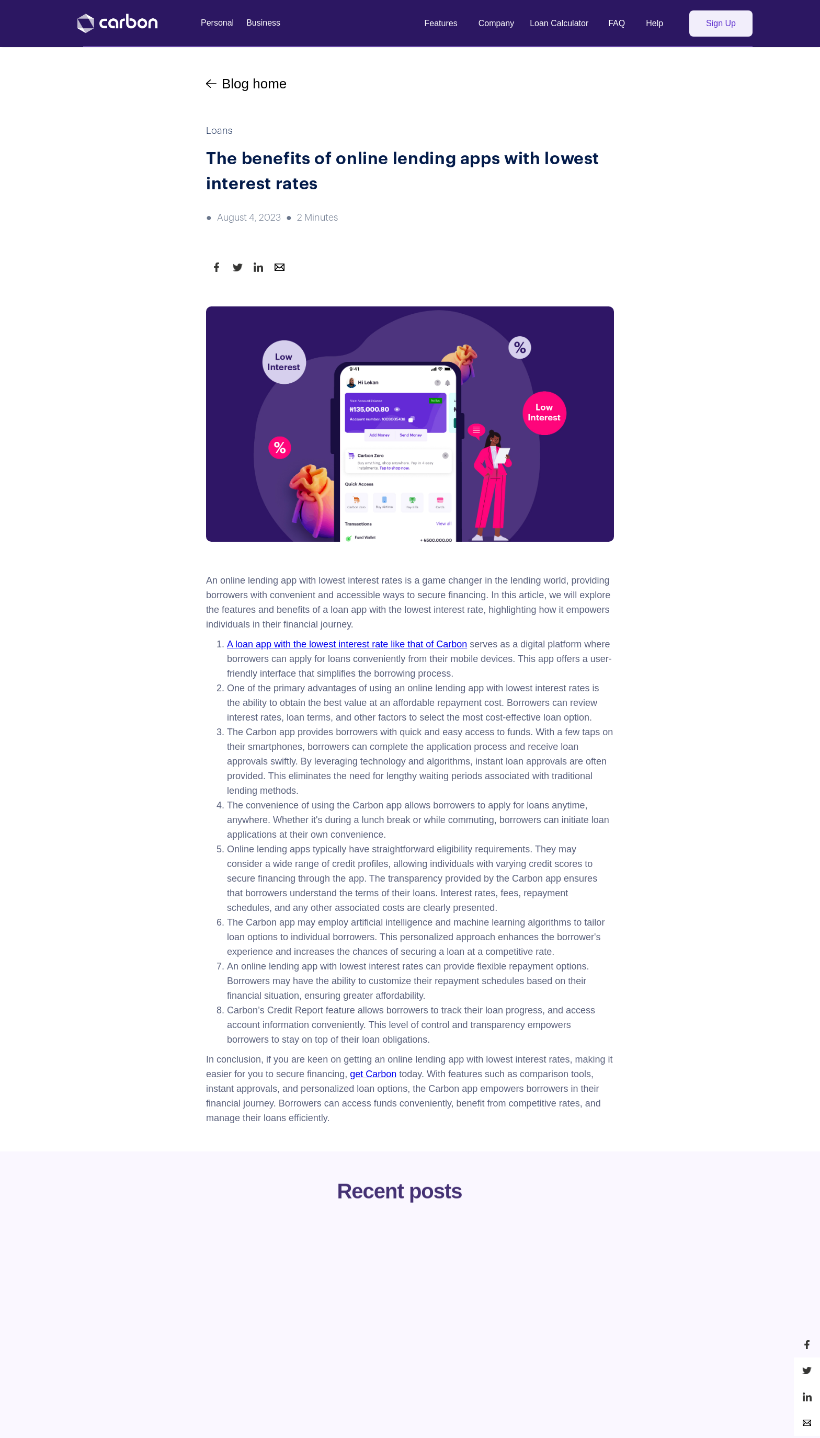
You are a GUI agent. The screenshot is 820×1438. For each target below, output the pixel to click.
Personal (217, 22)
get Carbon (373, 1074)
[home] (125, 23)
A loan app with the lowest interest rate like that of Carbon (347, 644)
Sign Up (721, 23)
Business (263, 22)
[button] (441, 23)
